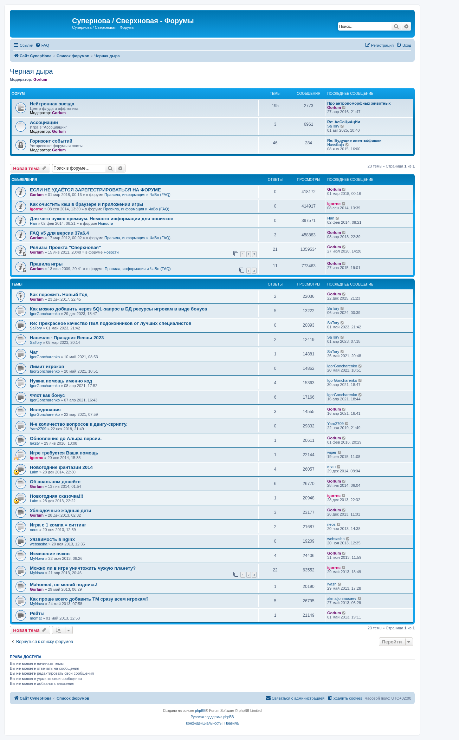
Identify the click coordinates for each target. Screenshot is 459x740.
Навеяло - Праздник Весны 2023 (67, 337)
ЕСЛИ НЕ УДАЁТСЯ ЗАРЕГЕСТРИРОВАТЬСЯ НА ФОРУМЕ (95, 189)
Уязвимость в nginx (52, 539)
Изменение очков (50, 553)
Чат (34, 352)
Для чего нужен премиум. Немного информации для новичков (101, 218)
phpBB (200, 711)
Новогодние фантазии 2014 (61, 467)
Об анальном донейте (55, 481)
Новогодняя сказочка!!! (56, 496)
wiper (331, 452)
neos (34, 530)
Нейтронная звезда (52, 103)
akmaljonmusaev (341, 598)
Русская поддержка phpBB (212, 717)
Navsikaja (335, 145)
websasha (38, 544)
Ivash (331, 584)
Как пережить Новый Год (59, 294)
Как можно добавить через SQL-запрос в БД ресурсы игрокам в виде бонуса (118, 309)
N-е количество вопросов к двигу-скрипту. (79, 424)
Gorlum (40, 79)
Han (33, 223)
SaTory (333, 126)
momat (36, 618)
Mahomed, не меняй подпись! (63, 584)
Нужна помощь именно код (61, 381)
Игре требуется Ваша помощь (64, 453)
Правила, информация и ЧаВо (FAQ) (137, 194)
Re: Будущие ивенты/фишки (354, 140)
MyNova (37, 558)
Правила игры (46, 264)
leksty (35, 443)
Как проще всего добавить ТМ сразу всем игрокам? (89, 599)
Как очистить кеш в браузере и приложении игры (86, 204)
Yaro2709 (38, 429)
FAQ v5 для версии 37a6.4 (59, 233)
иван (331, 467)
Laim (34, 472)
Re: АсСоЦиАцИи (343, 122)
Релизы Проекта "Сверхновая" (65, 247)
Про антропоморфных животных (359, 103)
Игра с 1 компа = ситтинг (58, 525)
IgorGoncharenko (45, 314)
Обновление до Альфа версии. (66, 438)
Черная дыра (31, 71)
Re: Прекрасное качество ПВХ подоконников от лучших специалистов (111, 323)
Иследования (45, 409)
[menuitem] (42, 45)
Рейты (37, 613)
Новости (105, 223)
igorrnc (36, 209)
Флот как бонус (47, 395)
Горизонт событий (51, 141)
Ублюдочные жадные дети (60, 510)
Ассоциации (44, 122)
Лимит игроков (47, 366)
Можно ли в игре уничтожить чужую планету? (83, 568)
